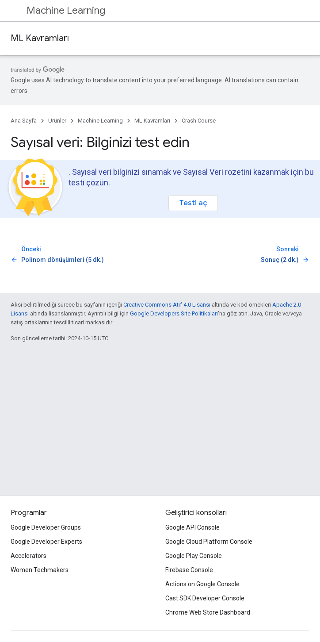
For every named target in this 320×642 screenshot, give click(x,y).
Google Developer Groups (46, 527)
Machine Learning (66, 10)
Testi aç (193, 203)
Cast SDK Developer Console (204, 598)
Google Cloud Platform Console (208, 541)
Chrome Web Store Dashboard (207, 612)
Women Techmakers (40, 569)
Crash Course (199, 120)
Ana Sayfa (24, 120)
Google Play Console (193, 555)
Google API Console (192, 527)
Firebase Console (189, 569)
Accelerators (28, 555)
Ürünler (57, 120)
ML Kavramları (40, 38)
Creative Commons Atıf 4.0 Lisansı (166, 304)
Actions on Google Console (202, 584)
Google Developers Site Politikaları (174, 313)
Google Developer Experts (46, 541)
